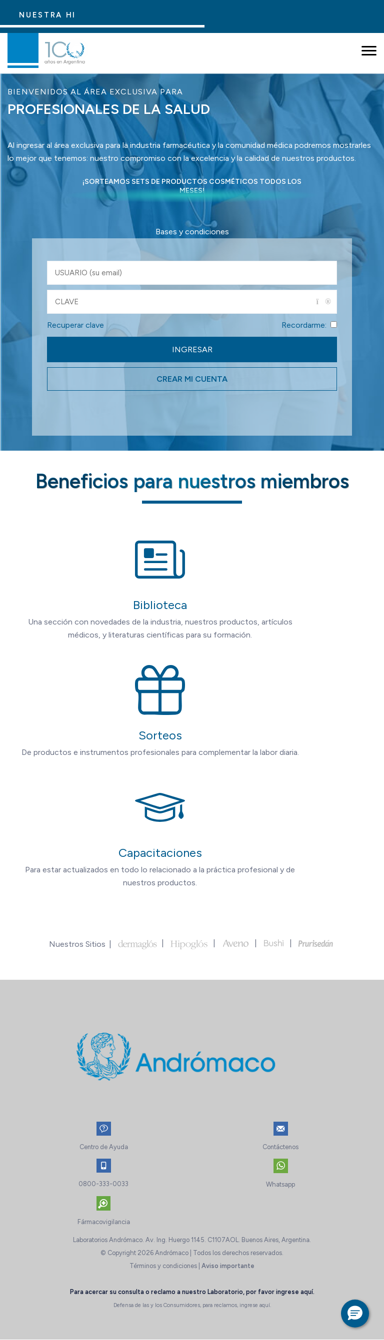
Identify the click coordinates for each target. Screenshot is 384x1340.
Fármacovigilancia (104, 1222)
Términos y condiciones (163, 1266)
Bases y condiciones (192, 231)
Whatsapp (280, 1184)
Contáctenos (280, 1147)
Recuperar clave (75, 325)
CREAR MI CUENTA (192, 379)
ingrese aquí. (295, 1292)
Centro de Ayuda (104, 1147)
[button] (355, 1314)
